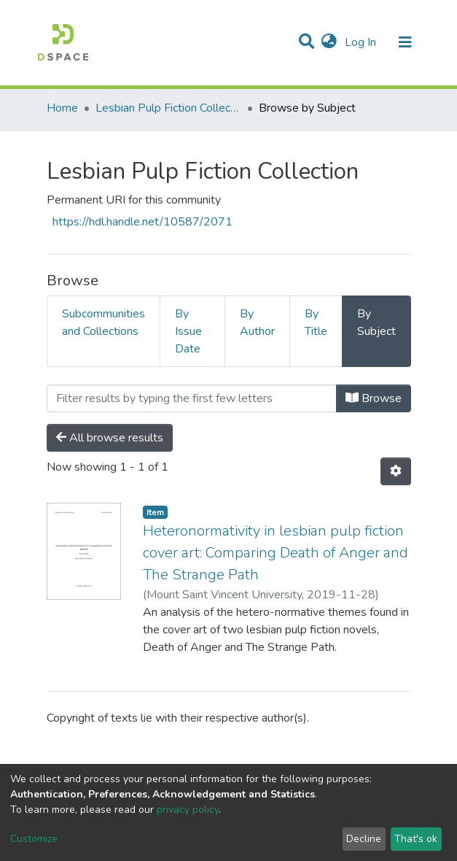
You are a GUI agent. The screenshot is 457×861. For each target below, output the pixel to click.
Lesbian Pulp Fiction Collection (168, 108)
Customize (34, 839)
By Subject (376, 322)
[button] (329, 42)
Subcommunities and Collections (103, 322)
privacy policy (188, 809)
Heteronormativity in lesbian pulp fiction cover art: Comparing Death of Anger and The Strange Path (275, 552)
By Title (316, 322)
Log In (362, 42)
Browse (373, 398)
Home (62, 108)
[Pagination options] (395, 471)
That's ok (415, 839)
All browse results (109, 438)
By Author (257, 322)
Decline (363, 839)
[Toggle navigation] (405, 42)
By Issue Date (188, 331)
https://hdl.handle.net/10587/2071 (142, 222)
